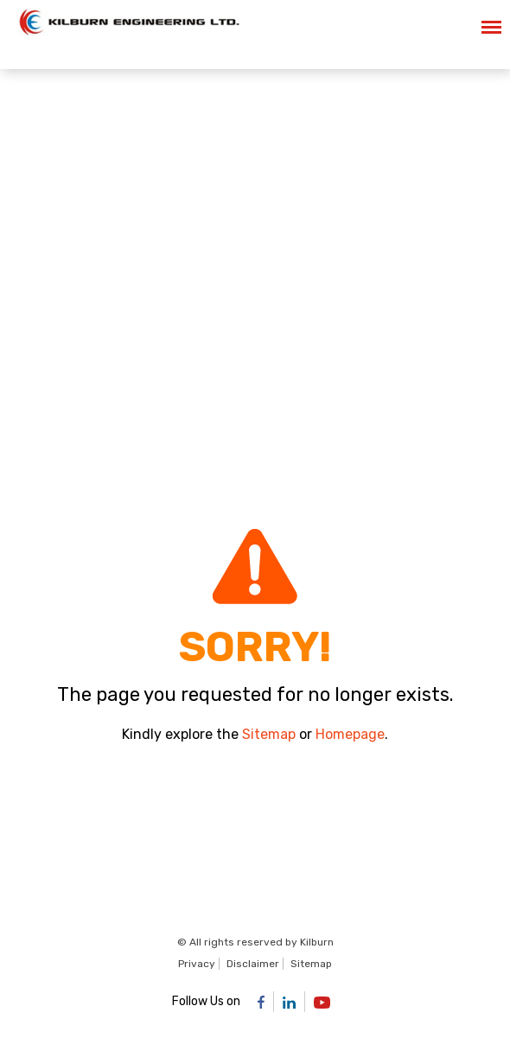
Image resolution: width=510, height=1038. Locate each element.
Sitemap (269, 734)
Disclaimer (252, 964)
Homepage (350, 734)
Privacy (196, 964)
